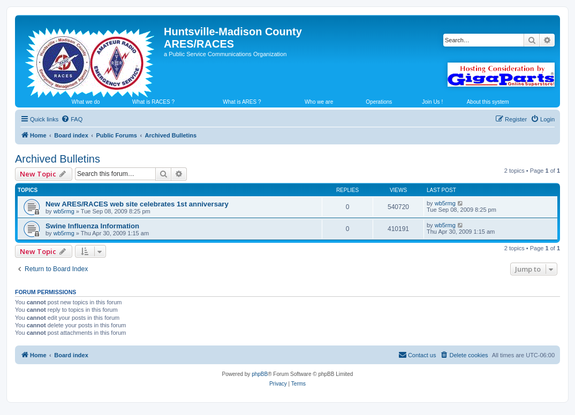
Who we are (319, 102)
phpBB (260, 374)
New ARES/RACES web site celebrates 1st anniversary (137, 204)
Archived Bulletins (57, 159)
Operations (379, 102)
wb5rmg (64, 211)
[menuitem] (71, 119)
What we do (86, 102)
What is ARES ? (242, 102)
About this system (488, 102)
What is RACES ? (153, 102)
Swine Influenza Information (92, 226)
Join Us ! (432, 102)
